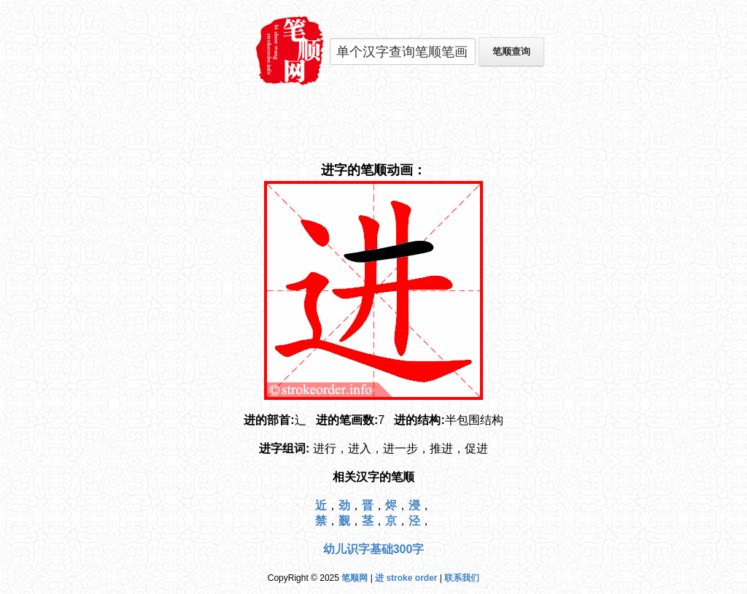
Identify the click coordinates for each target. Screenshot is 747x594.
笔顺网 (354, 578)
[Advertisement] (373, 124)
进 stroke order (406, 578)
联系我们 (461, 578)
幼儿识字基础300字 (374, 549)
